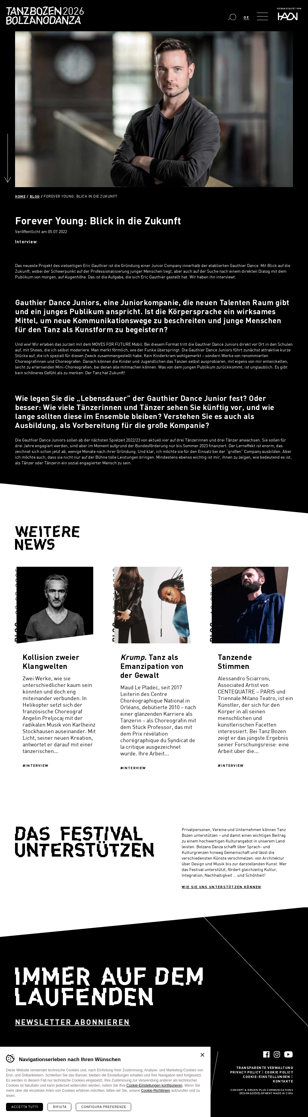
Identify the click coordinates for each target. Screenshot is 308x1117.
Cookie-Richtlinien (155, 1090)
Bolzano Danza (72, 12)
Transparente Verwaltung (264, 1067)
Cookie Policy (279, 1072)
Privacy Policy (245, 1072)
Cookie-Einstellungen (266, 1076)
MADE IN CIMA (283, 1093)
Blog (35, 196)
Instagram (277, 1054)
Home (20, 196)
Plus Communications (276, 1090)
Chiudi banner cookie (202, 1055)
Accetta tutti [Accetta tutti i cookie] (24, 1107)
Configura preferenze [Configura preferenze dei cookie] (103, 1107)
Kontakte (283, 1081)
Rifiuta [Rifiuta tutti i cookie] (59, 1107)
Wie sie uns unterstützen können (221, 887)
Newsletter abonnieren (72, 1022)
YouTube (288, 1054)
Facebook (266, 1054)
